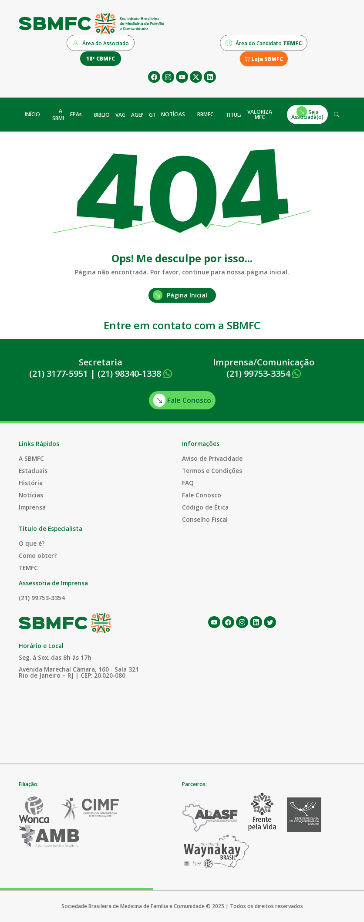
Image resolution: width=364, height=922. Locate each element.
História (31, 483)
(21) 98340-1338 (135, 373)
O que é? (32, 543)
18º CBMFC (100, 58)
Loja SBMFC (264, 59)
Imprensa (32, 507)
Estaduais (33, 470)
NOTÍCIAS (173, 114)
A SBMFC (60, 114)
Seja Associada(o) (307, 113)
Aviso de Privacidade (212, 458)
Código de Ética (205, 507)
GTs (154, 114)
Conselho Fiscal (205, 519)
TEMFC (28, 568)
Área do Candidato (264, 42)
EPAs (76, 114)
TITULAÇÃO (240, 114)
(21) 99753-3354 (263, 373)
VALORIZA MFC (259, 114)
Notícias (31, 495)
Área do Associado (100, 42)
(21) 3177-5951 (58, 373)
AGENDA (141, 114)
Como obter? (38, 555)
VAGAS (123, 114)
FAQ (188, 483)
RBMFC (205, 114)
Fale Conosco (182, 400)
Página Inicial (180, 295)
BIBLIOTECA (108, 114)
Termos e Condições (212, 470)
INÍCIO (32, 114)
